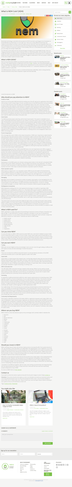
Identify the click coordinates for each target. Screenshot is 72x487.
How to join (46, 465)
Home (4, 7)
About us (22, 469)
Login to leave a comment (47, 431)
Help (21, 470)
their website (18, 370)
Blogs (31, 465)
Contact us (32, 469)
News (8, 7)
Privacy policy (33, 464)
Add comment (48, 443)
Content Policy (33, 470)
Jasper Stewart (10, 409)
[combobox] (45, 454)
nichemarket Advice (44, 408)
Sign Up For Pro (47, 474)
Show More (62, 48)
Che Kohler (22, 13)
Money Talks (14, 7)
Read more (5, 418)
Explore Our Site (23, 472)
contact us (47, 375)
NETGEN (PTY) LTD (39, 480)
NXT (31, 63)
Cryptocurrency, (8, 383)
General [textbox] (39, 454)
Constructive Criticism (18, 409)
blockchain (14, 383)
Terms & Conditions (24, 464)
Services (21, 467)
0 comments (12, 13)
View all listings (23, 465)
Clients (31, 467)
